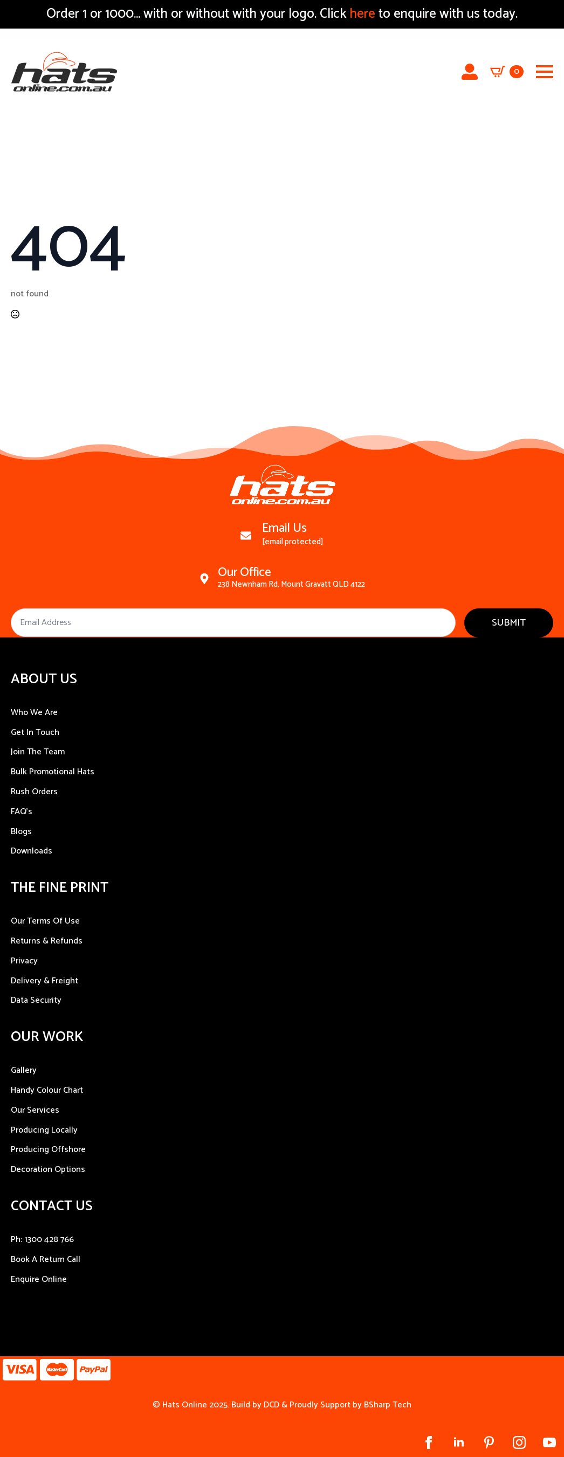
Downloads (31, 851)
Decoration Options (48, 1169)
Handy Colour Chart (47, 1090)
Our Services (35, 1110)
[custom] (489, 1442)
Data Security (36, 1000)
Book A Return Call (45, 1259)
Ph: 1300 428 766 (42, 1239)
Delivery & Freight (44, 981)
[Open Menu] (544, 71)
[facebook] (429, 1442)
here (360, 14)
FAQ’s (21, 811)
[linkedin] (459, 1442)
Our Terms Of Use (45, 921)
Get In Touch (35, 732)
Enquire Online (39, 1279)
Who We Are (34, 712)
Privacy (24, 961)
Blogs (21, 831)
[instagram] (519, 1442)
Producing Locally (44, 1130)
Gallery (24, 1070)
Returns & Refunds (46, 941)
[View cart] (507, 71)
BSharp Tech (387, 1405)
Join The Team (38, 752)
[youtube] (549, 1442)
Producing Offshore (48, 1149)
